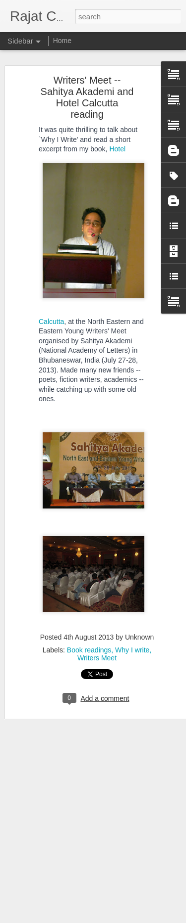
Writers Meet (97, 657)
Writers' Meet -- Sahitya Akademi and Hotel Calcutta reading (87, 96)
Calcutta (51, 320)
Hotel (117, 148)
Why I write (132, 649)
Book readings (89, 649)
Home (62, 41)
